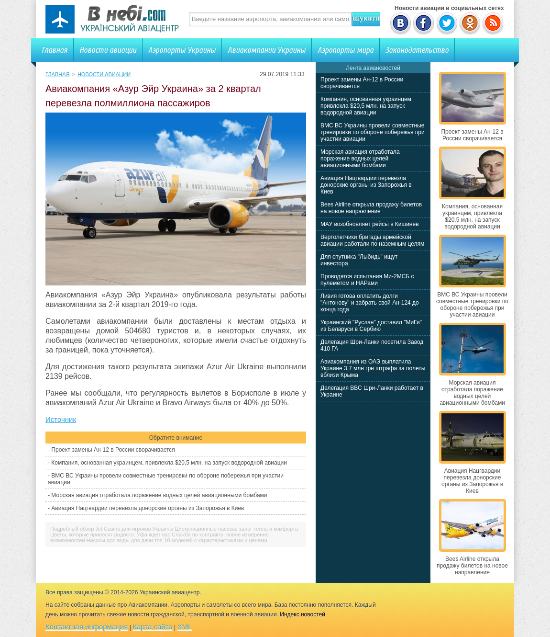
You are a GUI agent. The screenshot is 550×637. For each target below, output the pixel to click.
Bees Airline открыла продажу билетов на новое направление (371, 208)
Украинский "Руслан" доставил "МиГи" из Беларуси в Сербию (371, 325)
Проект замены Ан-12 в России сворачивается (113, 449)
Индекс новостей (302, 614)
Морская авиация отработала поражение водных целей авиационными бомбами (159, 495)
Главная (54, 50)
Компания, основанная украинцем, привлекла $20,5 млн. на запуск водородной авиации (169, 462)
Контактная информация (86, 627)
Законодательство (417, 50)
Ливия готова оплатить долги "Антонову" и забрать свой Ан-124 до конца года (369, 303)
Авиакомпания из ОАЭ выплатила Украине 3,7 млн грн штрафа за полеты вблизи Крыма (372, 368)
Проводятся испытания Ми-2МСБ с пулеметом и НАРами (367, 279)
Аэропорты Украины (182, 50)
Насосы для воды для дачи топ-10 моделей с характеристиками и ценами (177, 540)
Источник (60, 419)
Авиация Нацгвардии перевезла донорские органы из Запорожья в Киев (147, 508)
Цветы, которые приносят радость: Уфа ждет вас (110, 534)
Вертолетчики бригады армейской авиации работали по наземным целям (372, 240)
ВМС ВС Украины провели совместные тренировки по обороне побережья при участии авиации (372, 132)
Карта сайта (152, 627)
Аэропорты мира (346, 50)
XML (184, 627)
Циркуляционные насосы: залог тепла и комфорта (236, 529)
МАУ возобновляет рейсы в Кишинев (369, 224)
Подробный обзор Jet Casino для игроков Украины (111, 529)
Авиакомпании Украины (267, 50)
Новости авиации (107, 50)
